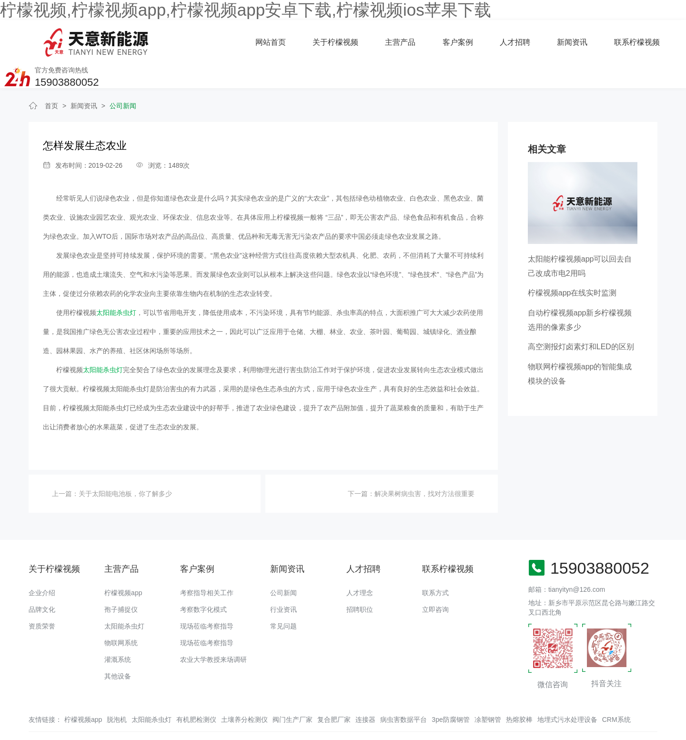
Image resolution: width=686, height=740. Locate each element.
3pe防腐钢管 (450, 689)
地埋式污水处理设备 (567, 689)
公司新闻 (123, 76)
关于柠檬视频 (221, 39)
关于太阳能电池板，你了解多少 (125, 464)
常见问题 (283, 596)
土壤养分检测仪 (244, 689)
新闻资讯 (457, 39)
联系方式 (435, 563)
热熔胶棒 (519, 689)
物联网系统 (121, 613)
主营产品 (286, 39)
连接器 (365, 689)
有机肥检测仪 (196, 689)
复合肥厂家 (334, 689)
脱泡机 (117, 689)
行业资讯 (283, 579)
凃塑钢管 (487, 689)
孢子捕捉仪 (121, 579)
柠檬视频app (123, 563)
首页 (51, 76)
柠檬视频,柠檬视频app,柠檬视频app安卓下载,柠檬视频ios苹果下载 (245, 9)
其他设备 (117, 646)
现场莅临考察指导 (206, 596)
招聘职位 (359, 579)
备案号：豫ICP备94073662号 (350, 714)
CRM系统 (616, 689)
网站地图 (13, 733)
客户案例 (343, 39)
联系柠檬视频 (522, 39)
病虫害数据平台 (403, 689)
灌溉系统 (117, 629)
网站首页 (156, 39)
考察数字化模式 (203, 579)
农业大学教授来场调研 (213, 629)
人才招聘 (400, 39)
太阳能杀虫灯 (116, 283)
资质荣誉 (42, 596)
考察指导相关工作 (206, 563)
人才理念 (359, 563)
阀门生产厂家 (292, 689)
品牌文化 (42, 579)
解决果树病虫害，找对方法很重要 (424, 464)
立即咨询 (435, 579)
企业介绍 (42, 563)
